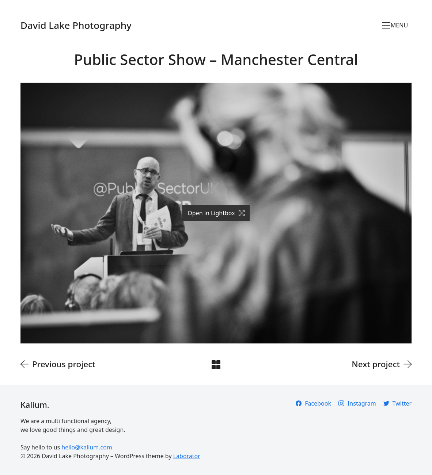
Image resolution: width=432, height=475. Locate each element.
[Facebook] (313, 403)
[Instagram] (357, 403)
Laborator (186, 456)
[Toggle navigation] (397, 25)
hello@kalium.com (86, 447)
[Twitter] (397, 403)
